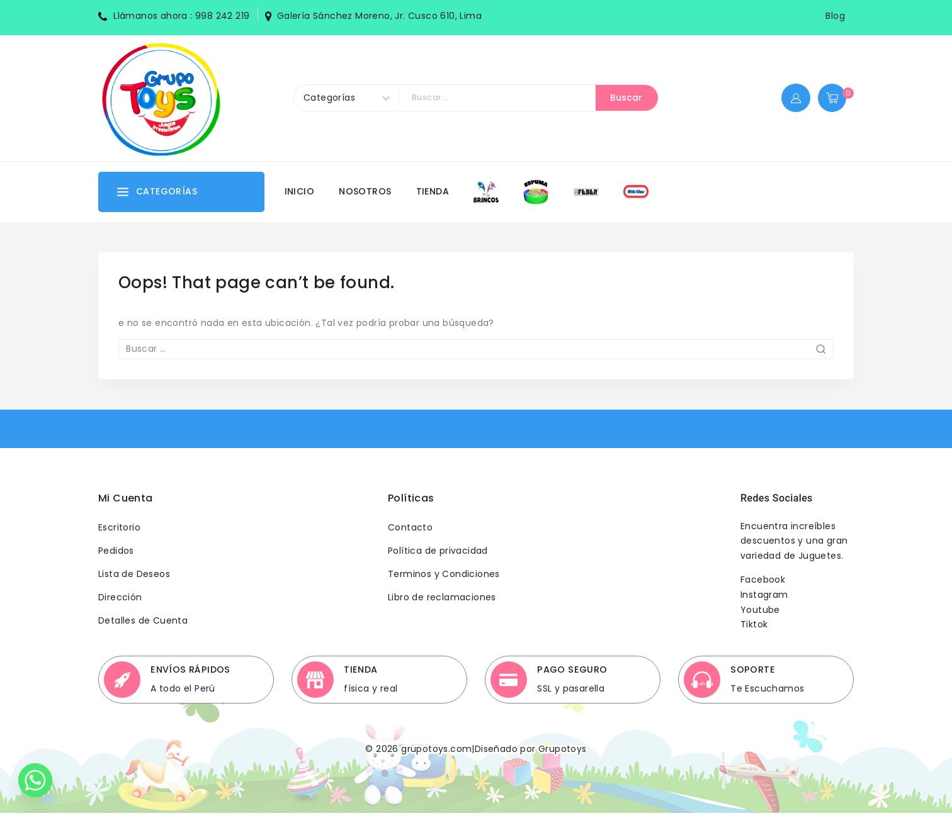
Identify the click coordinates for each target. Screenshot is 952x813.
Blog (835, 15)
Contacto (410, 527)
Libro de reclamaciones (442, 597)
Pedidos (116, 550)
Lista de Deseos (134, 574)
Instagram (764, 594)
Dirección (120, 597)
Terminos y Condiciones (444, 574)
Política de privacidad (438, 550)
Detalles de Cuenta (143, 620)
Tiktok (754, 624)
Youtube (760, 609)
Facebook (762, 579)
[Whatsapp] (35, 780)
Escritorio (119, 527)
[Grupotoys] (161, 98)
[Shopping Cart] (836, 98)
